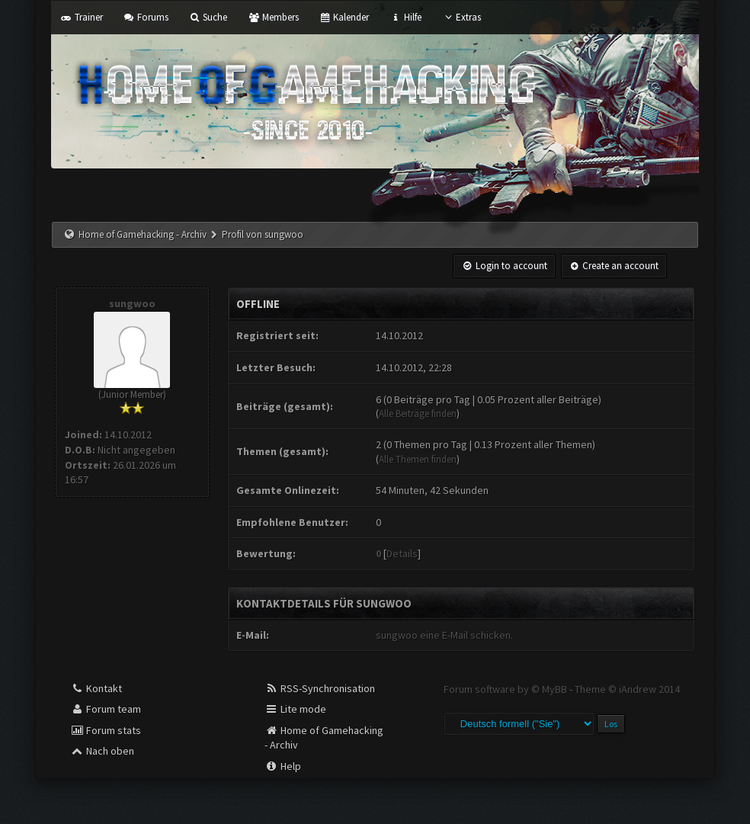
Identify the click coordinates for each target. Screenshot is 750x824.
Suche (208, 17)
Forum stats (105, 730)
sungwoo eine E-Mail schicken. (444, 635)
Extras (461, 17)
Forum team (105, 709)
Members (273, 17)
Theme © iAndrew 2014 (627, 689)
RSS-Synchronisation (319, 688)
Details (402, 553)
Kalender (344, 17)
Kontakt (96, 688)
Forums (145, 17)
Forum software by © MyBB (506, 689)
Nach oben (102, 751)
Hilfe (405, 17)
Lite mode (295, 709)
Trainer (81, 17)
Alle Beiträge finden (418, 413)
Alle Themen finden (418, 459)
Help (282, 766)
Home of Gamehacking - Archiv (143, 234)
